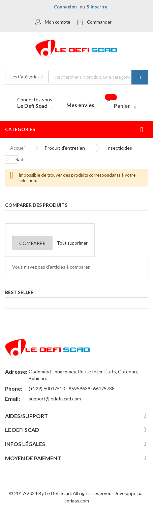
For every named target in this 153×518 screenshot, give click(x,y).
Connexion (65, 6)
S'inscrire (97, 6)
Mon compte (57, 22)
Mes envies (80, 105)
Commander (99, 22)
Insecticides (119, 148)
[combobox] (98, 77)
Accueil (18, 148)
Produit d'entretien (64, 148)
